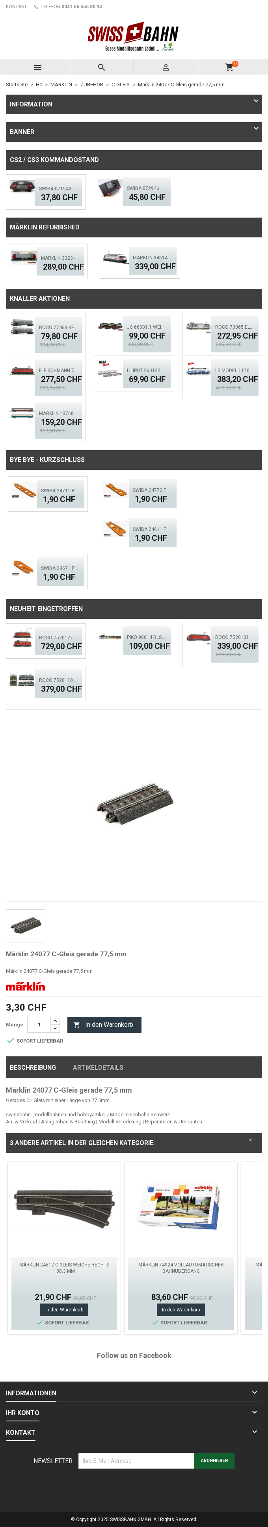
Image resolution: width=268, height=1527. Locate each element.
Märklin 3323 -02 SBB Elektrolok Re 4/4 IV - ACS (60, 258)
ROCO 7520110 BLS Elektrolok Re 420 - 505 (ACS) (58, 680)
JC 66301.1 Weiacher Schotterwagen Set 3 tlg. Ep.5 (146, 327)
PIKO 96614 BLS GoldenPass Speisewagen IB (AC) (146, 637)
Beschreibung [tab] (33, 1067)
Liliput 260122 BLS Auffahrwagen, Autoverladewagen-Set (146, 370)
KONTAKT (16, 6)
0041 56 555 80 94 (81, 6)
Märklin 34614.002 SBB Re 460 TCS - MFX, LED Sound (152, 257)
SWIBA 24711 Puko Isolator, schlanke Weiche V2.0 (60, 490)
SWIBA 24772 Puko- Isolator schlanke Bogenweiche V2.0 (152, 490)
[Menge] (39, 1025)
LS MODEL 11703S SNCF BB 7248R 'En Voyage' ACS (235, 370)
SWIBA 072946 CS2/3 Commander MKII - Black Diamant (146, 188)
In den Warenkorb (103, 1025)
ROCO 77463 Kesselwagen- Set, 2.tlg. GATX (58, 327)
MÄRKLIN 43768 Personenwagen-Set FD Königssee (58, 413)
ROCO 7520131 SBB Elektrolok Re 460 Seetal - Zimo (235, 637)
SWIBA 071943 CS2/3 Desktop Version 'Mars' (58, 188)
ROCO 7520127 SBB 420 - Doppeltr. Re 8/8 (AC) (58, 637)
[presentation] (138, 1488)
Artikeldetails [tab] (98, 1067)
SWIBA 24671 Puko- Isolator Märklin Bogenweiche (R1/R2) (60, 568)
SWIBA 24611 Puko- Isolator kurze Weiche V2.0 (152, 529)
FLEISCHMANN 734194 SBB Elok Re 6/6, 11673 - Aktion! (58, 370)
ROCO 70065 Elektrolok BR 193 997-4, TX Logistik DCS (235, 327)
